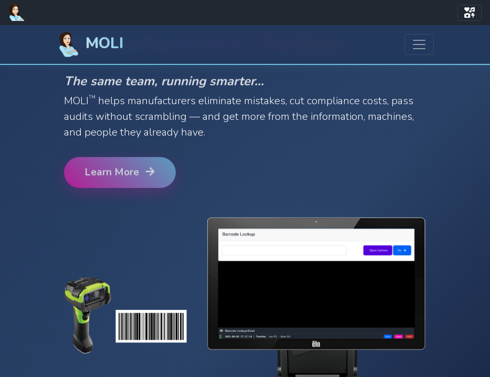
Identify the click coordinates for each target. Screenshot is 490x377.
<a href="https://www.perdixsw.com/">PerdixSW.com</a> (245, 201)
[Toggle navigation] (469, 13)
